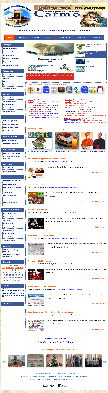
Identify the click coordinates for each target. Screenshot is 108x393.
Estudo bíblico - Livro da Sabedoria (42, 286)
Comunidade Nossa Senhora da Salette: (45, 117)
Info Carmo (49, 37)
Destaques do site (35, 129)
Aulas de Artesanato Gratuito (72, 121)
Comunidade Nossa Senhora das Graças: (44, 109)
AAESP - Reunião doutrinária (72, 119)
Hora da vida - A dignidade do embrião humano (46, 159)
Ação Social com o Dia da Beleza (41, 235)
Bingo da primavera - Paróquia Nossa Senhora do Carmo (50, 312)
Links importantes (35, 84)
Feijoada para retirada (36, 184)
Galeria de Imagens (65, 37)
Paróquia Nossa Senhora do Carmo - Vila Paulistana (63, 161)
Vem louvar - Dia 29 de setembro (40, 261)
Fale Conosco (97, 37)
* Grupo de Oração (69, 111)
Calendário (35, 37)
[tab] (90, 47)
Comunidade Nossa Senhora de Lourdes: (44, 113)
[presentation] (90, 46)
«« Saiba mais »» (99, 172)
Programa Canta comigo (37, 210)
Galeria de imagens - (56, 350)
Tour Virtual (22, 37)
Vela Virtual (82, 37)
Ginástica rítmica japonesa (72, 122)
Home (10, 37)
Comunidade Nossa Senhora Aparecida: (45, 105)
